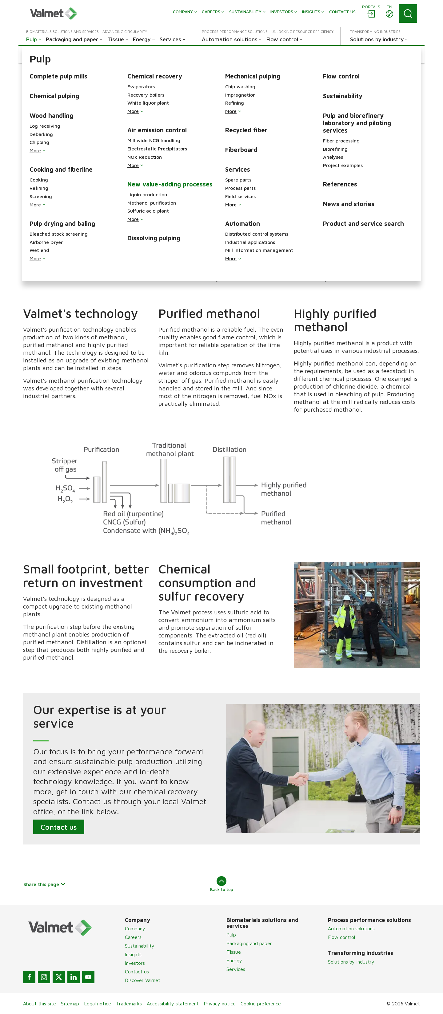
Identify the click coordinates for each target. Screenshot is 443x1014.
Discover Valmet (142, 980)
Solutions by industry (351, 961)
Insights (133, 954)
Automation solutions (351, 928)
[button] (37, 54)
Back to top (221, 884)
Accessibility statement (173, 1003)
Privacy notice (220, 1003)
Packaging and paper (249, 943)
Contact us (59, 827)
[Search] (408, 13)
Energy (234, 960)
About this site (39, 1003)
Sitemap (70, 1003)
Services (235, 969)
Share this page (44, 884)
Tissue (233, 952)
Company (135, 928)
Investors (135, 963)
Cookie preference (261, 1003)
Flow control (341, 937)
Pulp (231, 934)
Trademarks (129, 1003)
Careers (133, 937)
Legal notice (97, 1003)
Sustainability (139, 945)
